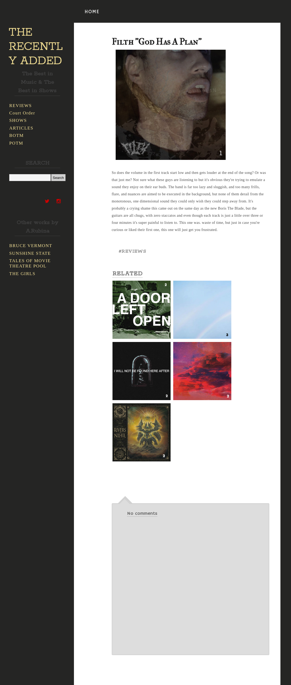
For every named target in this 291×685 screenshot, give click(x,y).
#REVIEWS (132, 251)
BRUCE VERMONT (30, 245)
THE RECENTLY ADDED (36, 46)
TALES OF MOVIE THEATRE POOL (30, 263)
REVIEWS (20, 105)
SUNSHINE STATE (30, 253)
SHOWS (18, 120)
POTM (16, 143)
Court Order (22, 112)
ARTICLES (21, 128)
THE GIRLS (22, 273)
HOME (92, 12)
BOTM (16, 135)
